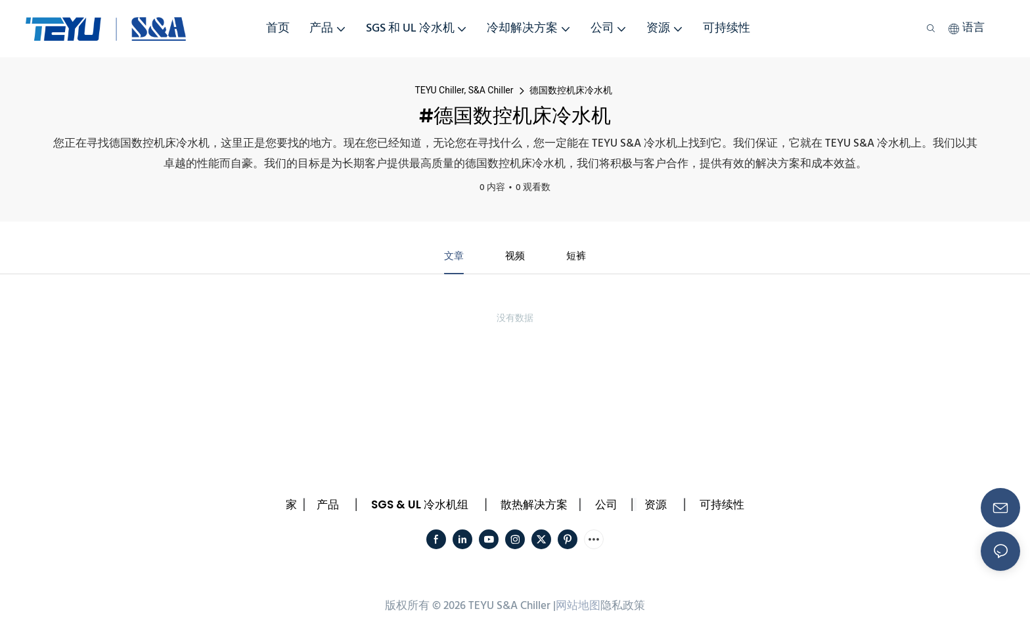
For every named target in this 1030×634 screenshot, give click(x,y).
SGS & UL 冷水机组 (419, 506)
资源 (655, 506)
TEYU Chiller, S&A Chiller (463, 90)
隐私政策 (622, 607)
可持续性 (722, 506)
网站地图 (578, 607)
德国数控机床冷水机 (570, 90)
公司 (606, 506)
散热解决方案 (534, 506)
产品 (328, 506)
